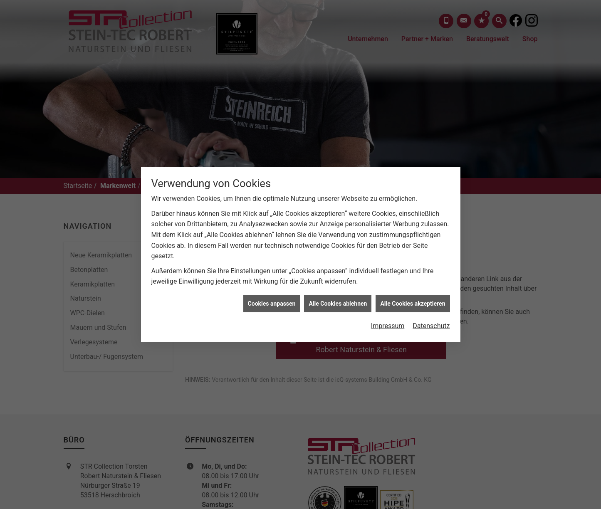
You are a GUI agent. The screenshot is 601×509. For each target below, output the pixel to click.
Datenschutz (431, 323)
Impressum (388, 323)
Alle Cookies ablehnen (338, 300)
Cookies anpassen (272, 300)
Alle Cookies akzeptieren (412, 300)
